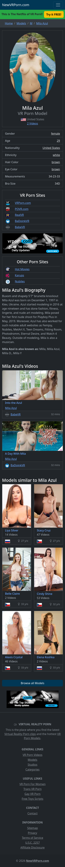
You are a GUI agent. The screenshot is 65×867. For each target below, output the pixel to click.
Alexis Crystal (14, 657)
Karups (19, 275)
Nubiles (20, 281)
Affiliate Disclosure (32, 847)
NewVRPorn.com (15, 4)
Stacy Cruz (44, 530)
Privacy (32, 833)
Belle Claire (12, 594)
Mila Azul (11, 408)
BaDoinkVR (22, 221)
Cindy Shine (44, 594)
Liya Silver (11, 530)
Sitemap (32, 828)
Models (32, 760)
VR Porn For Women (32, 784)
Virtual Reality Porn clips (20, 734)
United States (51, 148)
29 (58, 141)
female (55, 133)
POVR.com (21, 209)
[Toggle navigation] (58, 4)
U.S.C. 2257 (32, 843)
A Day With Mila (15, 454)
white (56, 155)
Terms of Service (32, 838)
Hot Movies (22, 269)
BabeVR (20, 227)
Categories (32, 769)
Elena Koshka (46, 657)
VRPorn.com (23, 203)
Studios (32, 765)
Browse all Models (32, 683)
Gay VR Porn (32, 794)
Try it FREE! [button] (53, 14)
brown (56, 162)
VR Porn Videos (32, 755)
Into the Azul (13, 403)
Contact (33, 813)
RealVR (19, 215)
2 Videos (32, 123)
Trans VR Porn (32, 789)
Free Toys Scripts (32, 799)
